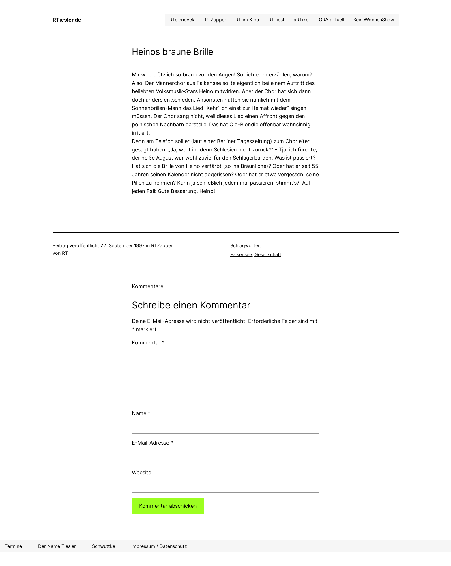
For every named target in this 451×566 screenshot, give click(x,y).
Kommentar (148, 343)
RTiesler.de (67, 20)
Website (141, 472)
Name (141, 413)
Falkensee (241, 254)
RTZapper (162, 245)
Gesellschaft (267, 254)
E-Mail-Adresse (152, 443)
